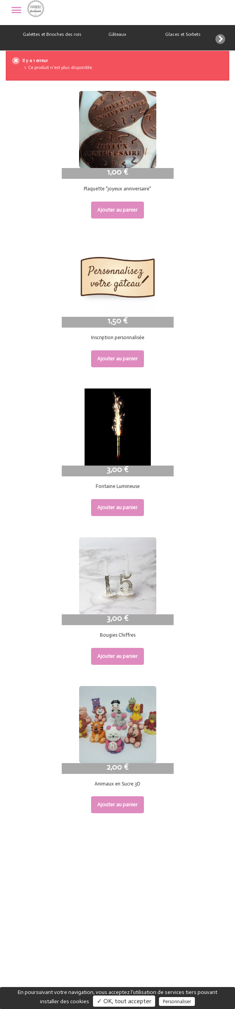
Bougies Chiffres (117, 635)
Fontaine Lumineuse (118, 486)
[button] (225, 37)
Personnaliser (177, 1001)
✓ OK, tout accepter (124, 1001)
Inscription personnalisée (117, 337)
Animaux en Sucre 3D (117, 784)
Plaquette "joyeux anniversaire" (117, 189)
